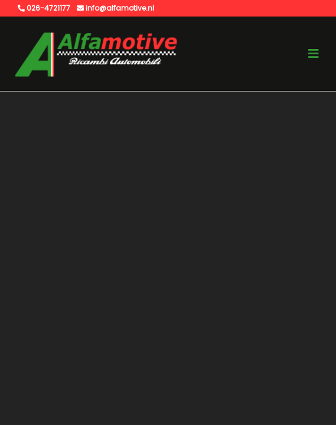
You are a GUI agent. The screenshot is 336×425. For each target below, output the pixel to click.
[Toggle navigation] (314, 54)
